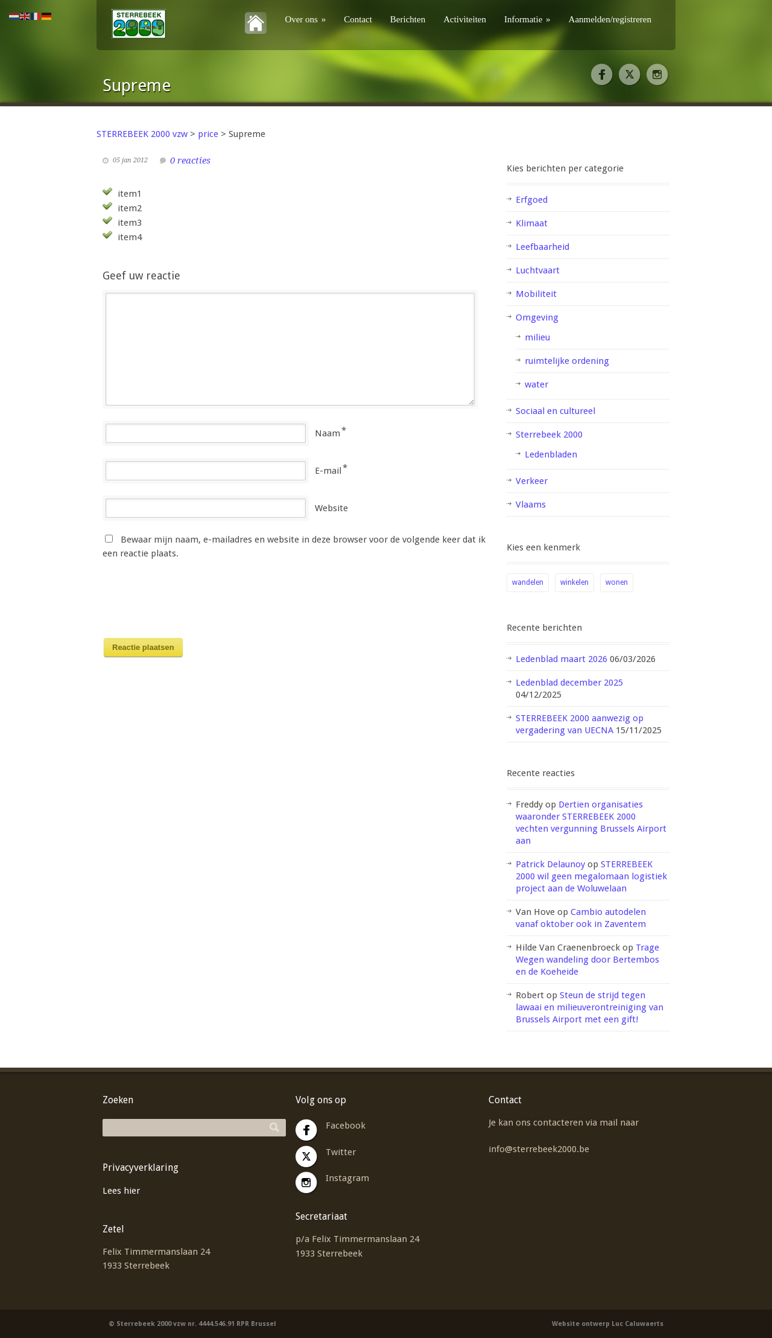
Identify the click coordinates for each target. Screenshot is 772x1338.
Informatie (527, 19)
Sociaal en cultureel (555, 411)
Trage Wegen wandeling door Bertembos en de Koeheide (587, 959)
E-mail (328, 470)
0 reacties (190, 160)
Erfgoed (532, 199)
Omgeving (537, 317)
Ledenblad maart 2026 (561, 659)
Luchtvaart (538, 270)
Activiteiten (464, 19)
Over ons (305, 19)
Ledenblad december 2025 (569, 682)
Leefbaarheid (542, 246)
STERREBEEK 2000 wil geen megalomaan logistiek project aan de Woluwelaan (591, 876)
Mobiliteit (536, 293)
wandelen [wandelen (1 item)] (527, 582)
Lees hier (121, 1190)
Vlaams (531, 504)
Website (331, 508)
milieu (537, 337)
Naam (327, 433)
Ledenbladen (551, 454)
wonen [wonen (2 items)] (617, 582)
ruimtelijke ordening (567, 360)
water (536, 384)
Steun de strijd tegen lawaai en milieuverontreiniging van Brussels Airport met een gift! (589, 1007)
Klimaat (532, 223)
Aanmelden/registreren (610, 19)
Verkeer (532, 481)
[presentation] (194, 602)
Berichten (407, 19)
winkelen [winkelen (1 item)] (574, 582)
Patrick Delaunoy (550, 864)
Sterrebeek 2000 (549, 434)
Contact (358, 19)
